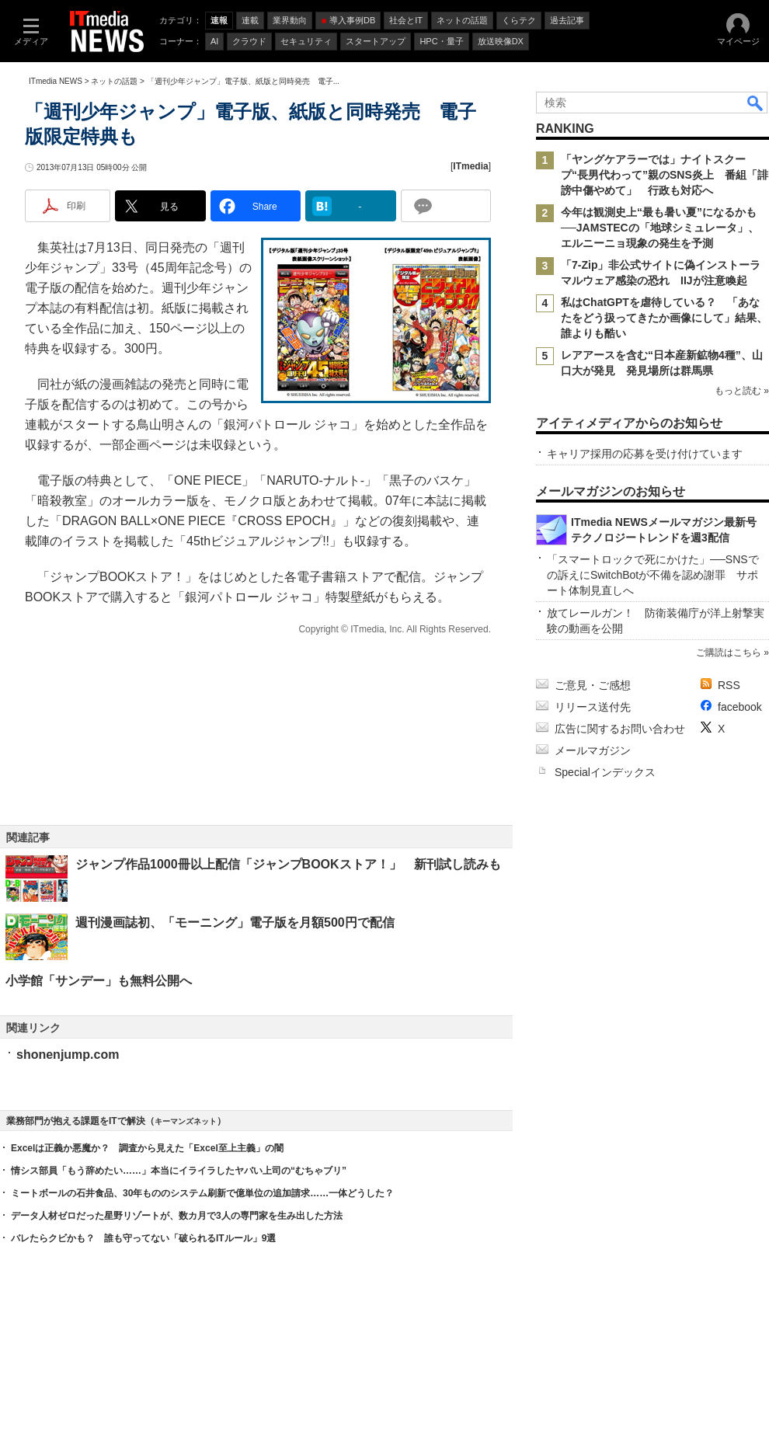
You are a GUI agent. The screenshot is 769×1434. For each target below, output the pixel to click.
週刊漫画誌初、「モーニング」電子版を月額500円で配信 (235, 922)
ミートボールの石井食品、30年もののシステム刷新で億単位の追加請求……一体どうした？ (202, 1193)
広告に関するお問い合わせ (620, 728)
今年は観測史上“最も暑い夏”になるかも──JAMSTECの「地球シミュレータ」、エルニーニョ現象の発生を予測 (660, 227)
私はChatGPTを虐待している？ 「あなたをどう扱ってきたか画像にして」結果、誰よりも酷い (664, 317)
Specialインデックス (605, 772)
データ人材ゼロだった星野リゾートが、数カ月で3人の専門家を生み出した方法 (177, 1215)
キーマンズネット (186, 1121)
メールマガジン (593, 750)
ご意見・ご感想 (593, 685)
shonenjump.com (67, 1054)
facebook (740, 707)
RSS (729, 685)
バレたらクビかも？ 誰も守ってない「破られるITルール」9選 (143, 1238)
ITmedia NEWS (55, 81)
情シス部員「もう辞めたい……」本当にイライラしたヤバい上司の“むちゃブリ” (178, 1170)
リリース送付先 (593, 707)
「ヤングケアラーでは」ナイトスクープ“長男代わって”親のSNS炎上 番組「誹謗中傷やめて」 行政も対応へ (664, 175)
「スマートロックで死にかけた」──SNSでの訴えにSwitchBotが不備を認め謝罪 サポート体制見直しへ (653, 575)
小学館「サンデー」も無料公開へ (98, 980)
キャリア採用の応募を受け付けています (645, 453)
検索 (755, 102)
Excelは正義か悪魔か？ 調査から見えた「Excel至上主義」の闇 (147, 1148)
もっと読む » (742, 390)
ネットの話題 (114, 81)
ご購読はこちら (728, 652)
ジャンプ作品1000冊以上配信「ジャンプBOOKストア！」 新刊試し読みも (288, 864)
